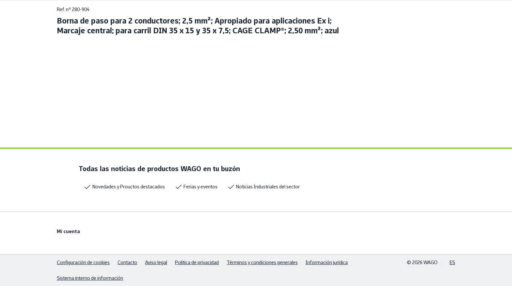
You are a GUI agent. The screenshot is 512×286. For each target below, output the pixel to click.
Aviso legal (156, 262)
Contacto (127, 262)
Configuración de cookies (83, 262)
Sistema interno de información (90, 278)
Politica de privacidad (197, 262)
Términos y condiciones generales (262, 262)
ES (452, 262)
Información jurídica (327, 262)
